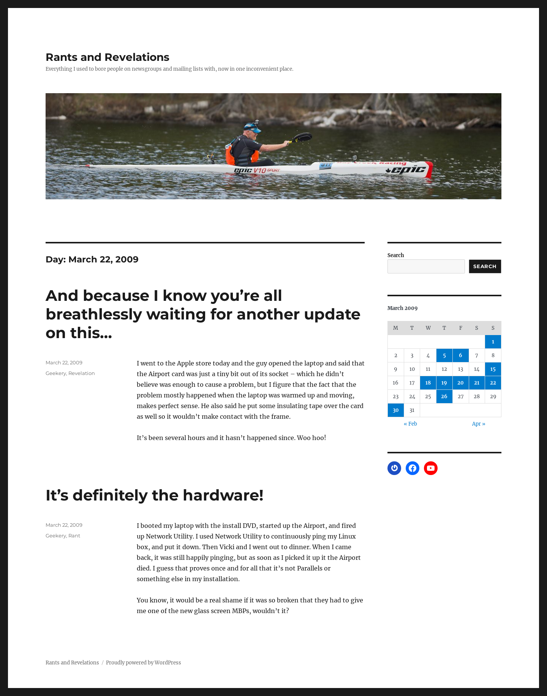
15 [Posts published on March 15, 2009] (493, 369)
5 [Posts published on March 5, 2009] (444, 355)
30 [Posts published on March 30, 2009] (396, 410)
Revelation (81, 373)
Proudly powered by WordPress (143, 662)
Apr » (478, 424)
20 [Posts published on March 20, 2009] (460, 383)
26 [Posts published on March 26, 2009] (444, 396)
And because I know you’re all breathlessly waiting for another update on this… (203, 314)
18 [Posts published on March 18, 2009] (428, 383)
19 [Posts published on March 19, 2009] (444, 383)
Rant (74, 535)
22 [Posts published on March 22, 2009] (493, 383)
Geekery (56, 373)
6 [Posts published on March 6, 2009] (460, 355)
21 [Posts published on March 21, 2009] (476, 383)
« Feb (410, 424)
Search (395, 255)
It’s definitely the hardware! (155, 495)
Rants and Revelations (107, 57)
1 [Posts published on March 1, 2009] (493, 341)
